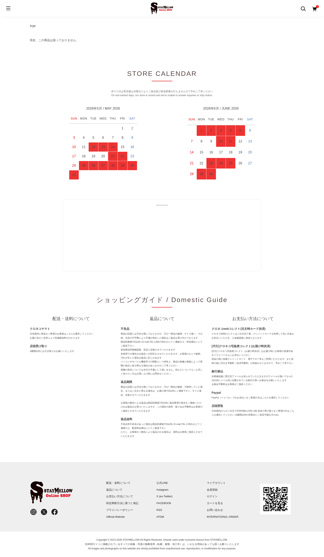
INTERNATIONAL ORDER (222, 516)
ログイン (212, 496)
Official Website (115, 516)
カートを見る (215, 503)
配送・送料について (118, 482)
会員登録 (212, 489)
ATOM (160, 516)
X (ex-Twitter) (164, 496)
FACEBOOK (163, 503)
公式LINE (162, 482)
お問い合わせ (215, 510)
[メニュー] (8, 8)
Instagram (162, 489)
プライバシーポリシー (119, 510)
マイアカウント (216, 482)
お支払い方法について (119, 496)
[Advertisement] (162, 238)
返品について (114, 489)
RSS (159, 510)
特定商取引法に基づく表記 (122, 503)
